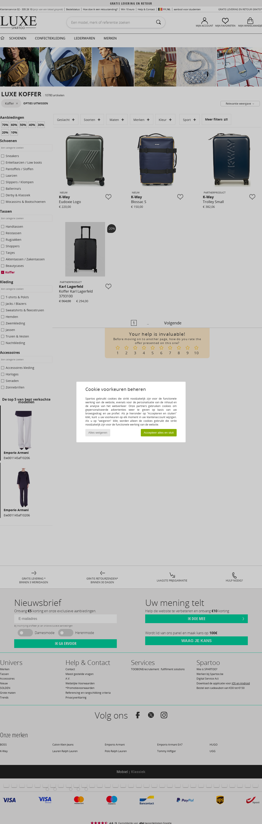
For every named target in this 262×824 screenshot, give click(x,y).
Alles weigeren (97, 432)
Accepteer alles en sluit (159, 432)
